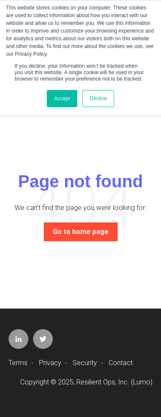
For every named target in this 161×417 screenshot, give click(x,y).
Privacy (50, 363)
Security (85, 363)
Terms (18, 363)
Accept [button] (62, 99)
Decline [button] (98, 99)
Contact (121, 363)
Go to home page (81, 232)
